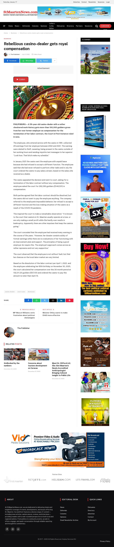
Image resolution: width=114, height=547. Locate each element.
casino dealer (10, 292)
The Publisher (15, 54)
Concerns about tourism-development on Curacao (37, 365)
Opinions (44, 26)
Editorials (26, 26)
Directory (70, 26)
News (17, 26)
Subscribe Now (105, 26)
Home (10, 26)
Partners (79, 26)
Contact (84, 2)
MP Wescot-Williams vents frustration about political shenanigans (24, 315)
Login (108, 2)
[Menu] (4, 26)
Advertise (76, 2)
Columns (35, 26)
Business (7, 39)
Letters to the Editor (52, 26)
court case (21, 292)
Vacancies (101, 2)
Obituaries (61, 26)
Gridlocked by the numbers (11, 364)
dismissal (31, 292)
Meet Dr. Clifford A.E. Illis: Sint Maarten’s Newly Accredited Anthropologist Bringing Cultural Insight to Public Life (61, 369)
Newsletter (92, 2)
